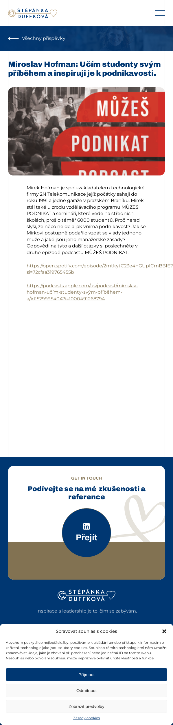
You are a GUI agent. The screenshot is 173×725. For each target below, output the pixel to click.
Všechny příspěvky (36, 38)
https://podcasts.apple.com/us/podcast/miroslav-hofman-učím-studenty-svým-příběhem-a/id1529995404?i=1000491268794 (82, 292)
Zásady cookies (86, 718)
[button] (164, 631)
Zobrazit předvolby (86, 706)
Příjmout (86, 674)
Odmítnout (86, 690)
